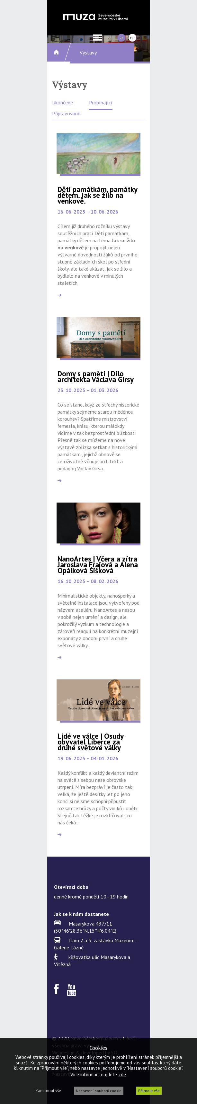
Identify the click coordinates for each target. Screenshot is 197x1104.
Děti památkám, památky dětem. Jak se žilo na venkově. (97, 195)
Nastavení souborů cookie (98, 1090)
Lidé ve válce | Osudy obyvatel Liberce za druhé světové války (90, 741)
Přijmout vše (149, 1090)
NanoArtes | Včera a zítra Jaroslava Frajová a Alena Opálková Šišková (98, 564)
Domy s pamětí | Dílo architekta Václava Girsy (96, 376)
